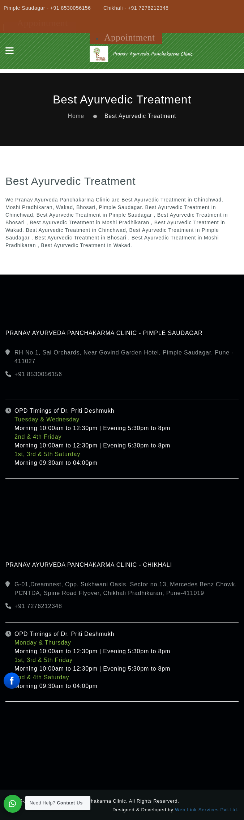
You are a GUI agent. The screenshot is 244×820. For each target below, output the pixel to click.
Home (76, 116)
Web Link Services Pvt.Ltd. (207, 809)
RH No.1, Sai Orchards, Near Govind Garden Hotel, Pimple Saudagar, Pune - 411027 (124, 356)
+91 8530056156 (38, 374)
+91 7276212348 (38, 606)
